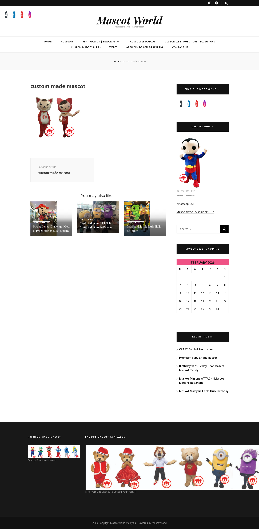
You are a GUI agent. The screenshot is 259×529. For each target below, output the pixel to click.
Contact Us (180, 47)
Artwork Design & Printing (144, 47)
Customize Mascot (143, 41)
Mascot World (129, 20)
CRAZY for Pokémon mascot (198, 349)
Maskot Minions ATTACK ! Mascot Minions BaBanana (96, 225)
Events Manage (41, 223)
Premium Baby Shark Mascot (198, 358)
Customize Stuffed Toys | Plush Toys (190, 41)
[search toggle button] (226, 3)
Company (67, 41)
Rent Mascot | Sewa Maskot (101, 41)
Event (113, 47)
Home (48, 41)
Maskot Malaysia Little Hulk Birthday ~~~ (144, 228)
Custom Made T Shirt (85, 47)
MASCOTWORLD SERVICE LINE (195, 212)
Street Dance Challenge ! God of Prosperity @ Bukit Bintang (51, 228)
